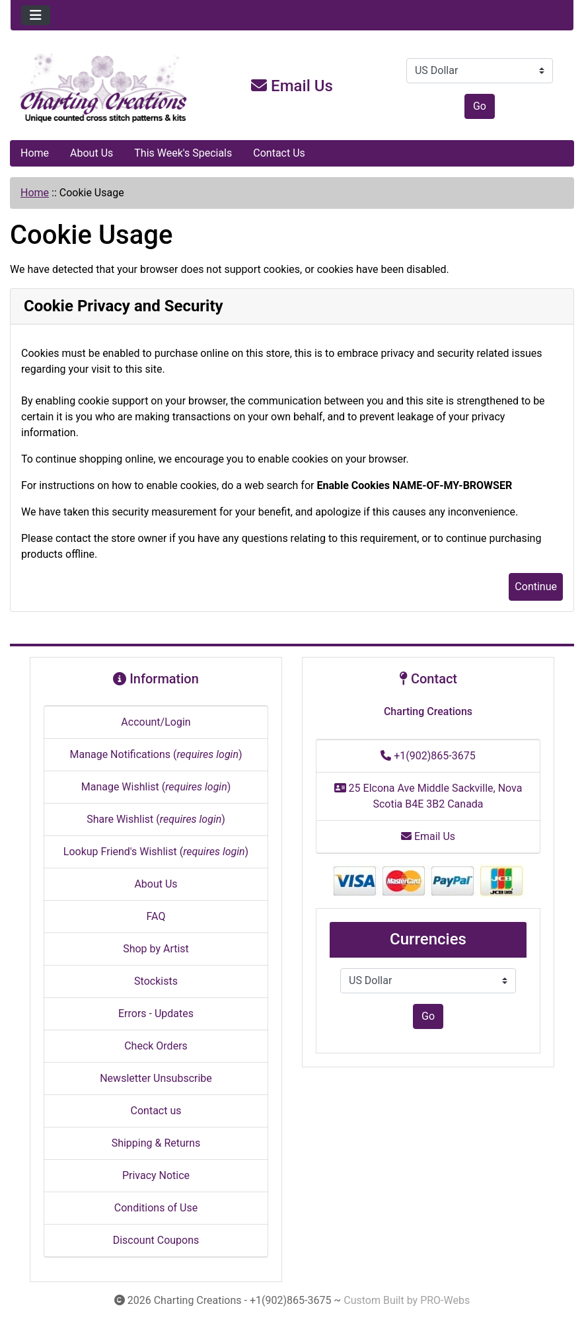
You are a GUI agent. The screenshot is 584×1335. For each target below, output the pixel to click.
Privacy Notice (156, 1175)
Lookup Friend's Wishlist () (155, 851)
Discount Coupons (156, 1240)
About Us (91, 153)
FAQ (156, 916)
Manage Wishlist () (156, 787)
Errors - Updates (156, 1013)
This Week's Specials (183, 153)
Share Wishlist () (156, 819)
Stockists (156, 981)
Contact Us (279, 153)
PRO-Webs (445, 1300)
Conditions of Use (156, 1208)
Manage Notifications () (155, 754)
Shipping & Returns (156, 1143)
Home (34, 153)
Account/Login (155, 722)
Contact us (156, 1110)
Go (479, 106)
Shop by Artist (156, 948)
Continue (536, 586)
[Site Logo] (104, 89)
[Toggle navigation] (35, 15)
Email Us (292, 86)
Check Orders (156, 1046)
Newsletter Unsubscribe (156, 1078)
